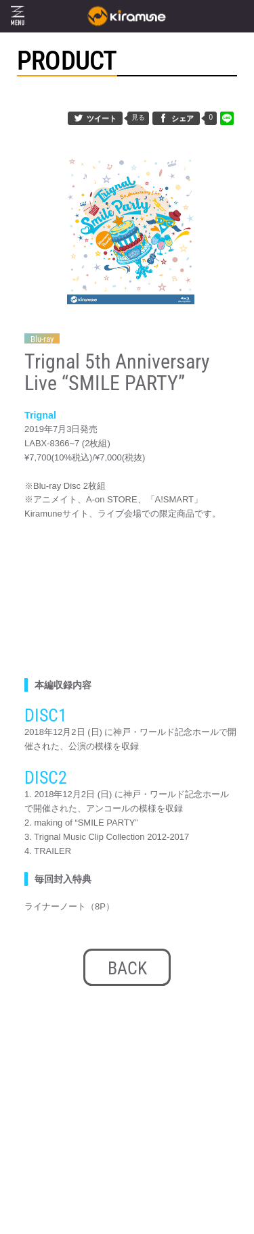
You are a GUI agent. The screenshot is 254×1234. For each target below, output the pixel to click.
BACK (127, 968)
